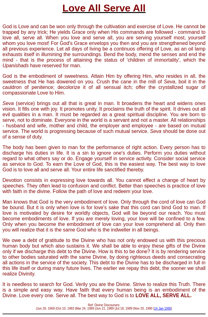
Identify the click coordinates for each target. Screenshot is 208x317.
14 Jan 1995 (162, 308)
